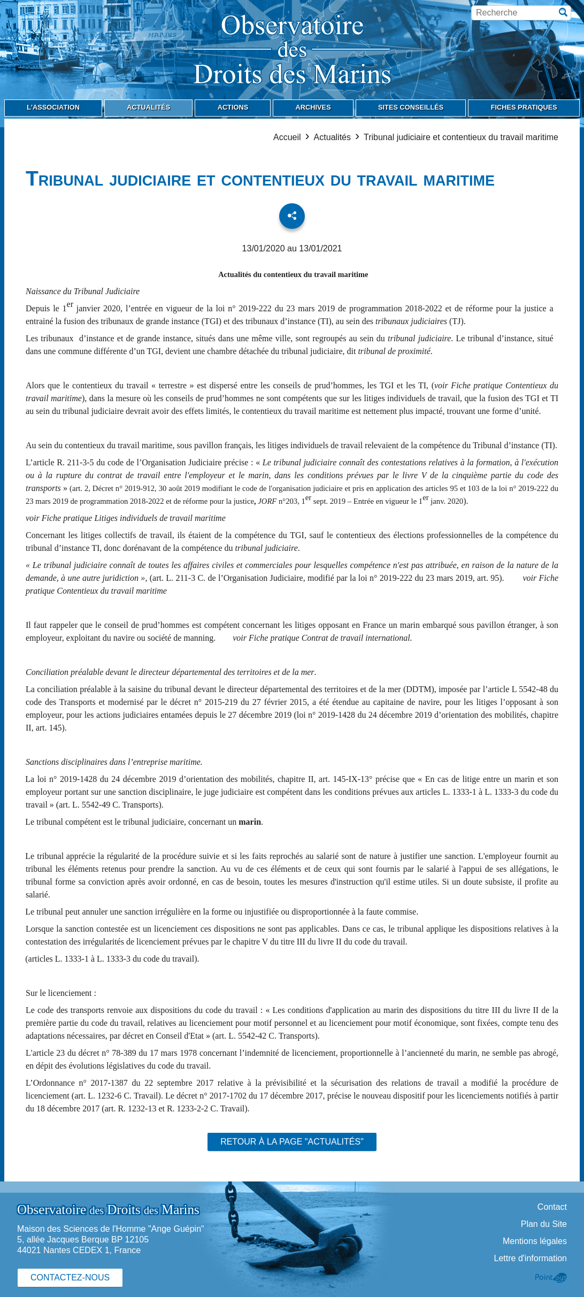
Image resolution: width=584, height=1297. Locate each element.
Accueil (287, 137)
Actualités (332, 137)
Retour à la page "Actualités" (292, 1141)
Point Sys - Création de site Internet (551, 1277)
